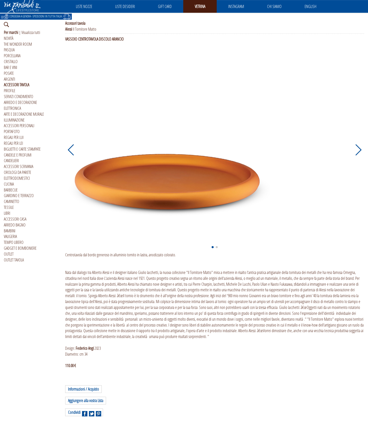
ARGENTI (9, 79)
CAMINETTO (11, 201)
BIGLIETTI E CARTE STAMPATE (22, 149)
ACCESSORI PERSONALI (19, 125)
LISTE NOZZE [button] (84, 6)
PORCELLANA (12, 55)
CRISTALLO (11, 61)
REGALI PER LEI (13, 143)
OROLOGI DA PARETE (17, 172)
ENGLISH (310, 6)
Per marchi (11, 32)
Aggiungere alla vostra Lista (85, 400)
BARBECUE (11, 190)
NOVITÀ (8, 38)
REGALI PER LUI (14, 137)
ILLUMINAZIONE (14, 120)
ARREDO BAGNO (15, 225)
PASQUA (9, 50)
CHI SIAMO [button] (274, 6)
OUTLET (9, 254)
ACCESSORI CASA (15, 219)
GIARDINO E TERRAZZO (19, 195)
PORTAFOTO (12, 131)
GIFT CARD (165, 6)
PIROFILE (9, 90)
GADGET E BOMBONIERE (20, 248)
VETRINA (200, 6)
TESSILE (9, 207)
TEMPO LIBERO (14, 242)
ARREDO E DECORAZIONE (20, 102)
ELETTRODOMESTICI (17, 178)
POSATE (9, 73)
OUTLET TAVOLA (14, 260)
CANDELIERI (11, 160)
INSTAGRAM (236, 6)
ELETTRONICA (12, 108)
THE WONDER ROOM (18, 44)
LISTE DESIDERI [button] (125, 6)
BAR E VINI (10, 67)
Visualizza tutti (30, 32)
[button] (71, 149)
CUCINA (9, 184)
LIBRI (7, 213)
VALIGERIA (10, 236)
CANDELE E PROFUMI (17, 155)
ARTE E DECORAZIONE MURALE (24, 114)
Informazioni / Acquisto (83, 389)
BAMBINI (9, 231)
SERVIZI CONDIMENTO (18, 96)
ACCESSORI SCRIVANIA (18, 166)
